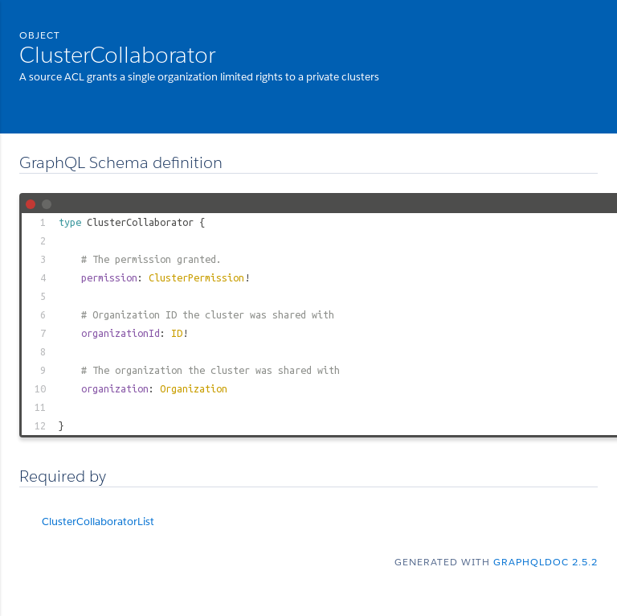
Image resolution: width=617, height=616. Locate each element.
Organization (193, 388)
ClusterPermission (196, 277)
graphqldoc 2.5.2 (545, 562)
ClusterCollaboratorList (98, 521)
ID (176, 333)
